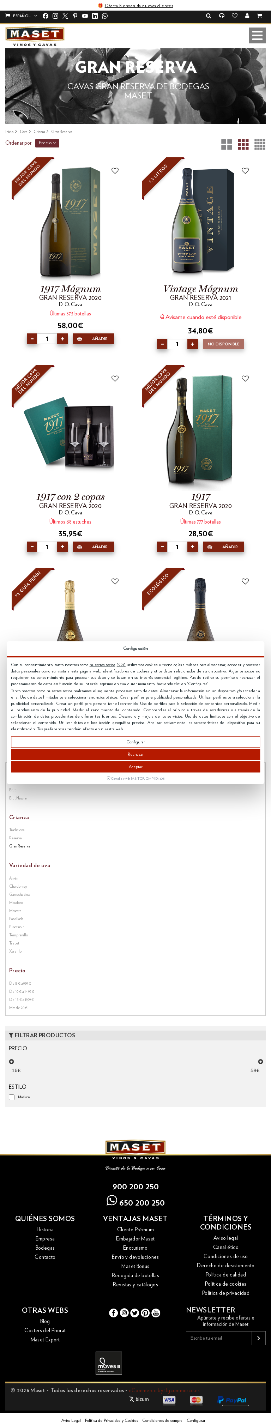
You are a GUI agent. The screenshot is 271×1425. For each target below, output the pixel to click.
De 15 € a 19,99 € (21, 1000)
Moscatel (16, 911)
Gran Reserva (19, 846)
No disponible (224, 344)
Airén (13, 878)
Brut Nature (18, 798)
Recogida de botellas (135, 1275)
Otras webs (45, 1310)
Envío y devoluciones (135, 1257)
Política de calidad (226, 1275)
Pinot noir (16, 927)
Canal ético (226, 1247)
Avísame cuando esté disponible (201, 316)
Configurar (135, 742)
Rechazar (136, 754)
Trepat (14, 943)
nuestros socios (102, 665)
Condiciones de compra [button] (162, 1420)
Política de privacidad (225, 1293)
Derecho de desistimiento (225, 1265)
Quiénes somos (45, 1218)
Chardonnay (18, 886)
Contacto (45, 1257)
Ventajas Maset (135, 1218)
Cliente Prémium (135, 1229)
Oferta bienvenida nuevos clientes (139, 6)
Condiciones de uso (226, 1256)
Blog (45, 1321)
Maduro (24, 1097)
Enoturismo (135, 1248)
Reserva (15, 838)
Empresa (45, 1239)
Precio (47, 142)
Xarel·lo (15, 951)
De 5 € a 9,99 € (20, 983)
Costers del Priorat (45, 1330)
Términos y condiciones (226, 1223)
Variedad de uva (29, 865)
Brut (12, 790)
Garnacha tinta (19, 894)
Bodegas (45, 1248)
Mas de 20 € (18, 1008)
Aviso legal (225, 1238)
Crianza (19, 817)
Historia (45, 1229)
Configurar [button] (196, 1420)
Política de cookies (225, 1284)
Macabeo (16, 903)
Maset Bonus (135, 1266)
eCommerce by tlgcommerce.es (164, 1390)
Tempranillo (18, 935)
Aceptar (136, 767)
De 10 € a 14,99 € (21, 992)
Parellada (16, 919)
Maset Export (45, 1339)
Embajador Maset (135, 1239)
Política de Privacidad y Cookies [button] (111, 1420)
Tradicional (17, 830)
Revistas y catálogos (135, 1284)
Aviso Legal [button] (71, 1420)
